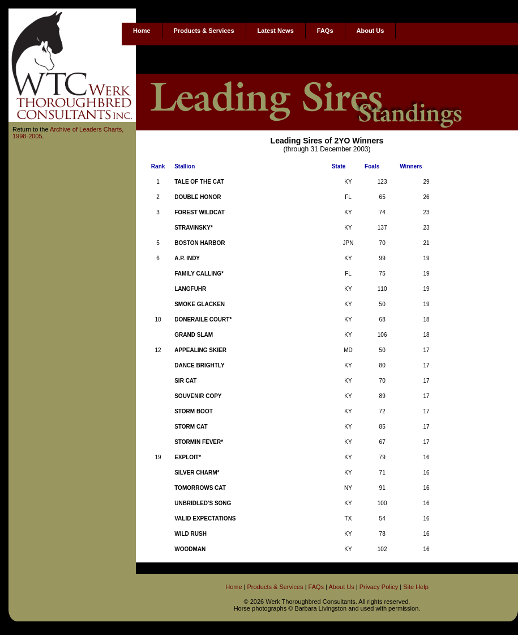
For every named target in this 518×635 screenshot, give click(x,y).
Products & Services (204, 30)
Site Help (416, 586)
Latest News (276, 30)
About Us (370, 30)
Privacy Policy (378, 586)
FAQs (325, 30)
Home (142, 30)
